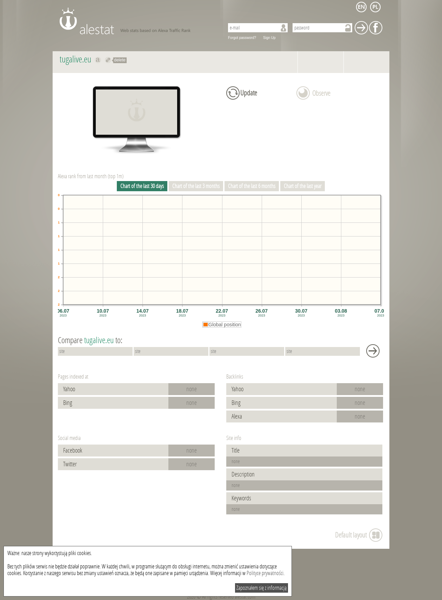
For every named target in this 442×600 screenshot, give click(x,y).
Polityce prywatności (265, 573)
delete (120, 60)
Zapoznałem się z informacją (261, 588)
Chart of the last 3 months (196, 186)
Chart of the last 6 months (251, 186)
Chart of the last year (302, 186)
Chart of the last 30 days (142, 186)
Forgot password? (242, 38)
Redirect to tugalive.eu (108, 60)
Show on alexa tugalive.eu (98, 60)
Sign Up (269, 38)
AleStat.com (138, 21)
